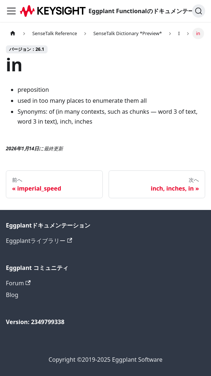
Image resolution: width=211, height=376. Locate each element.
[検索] (198, 11)
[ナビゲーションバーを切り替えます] (11, 10)
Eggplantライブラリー (39, 241)
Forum (18, 283)
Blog (12, 295)
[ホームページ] (13, 33)
